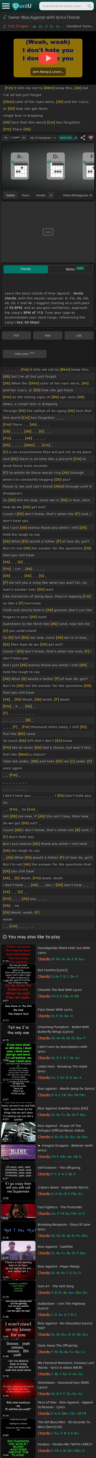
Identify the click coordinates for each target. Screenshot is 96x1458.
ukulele (40, 195)
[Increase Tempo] (24, 138)
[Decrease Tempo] (5, 138)
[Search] (89, 6)
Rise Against (33, 17)
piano (25, 195)
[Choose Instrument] (51, 195)
